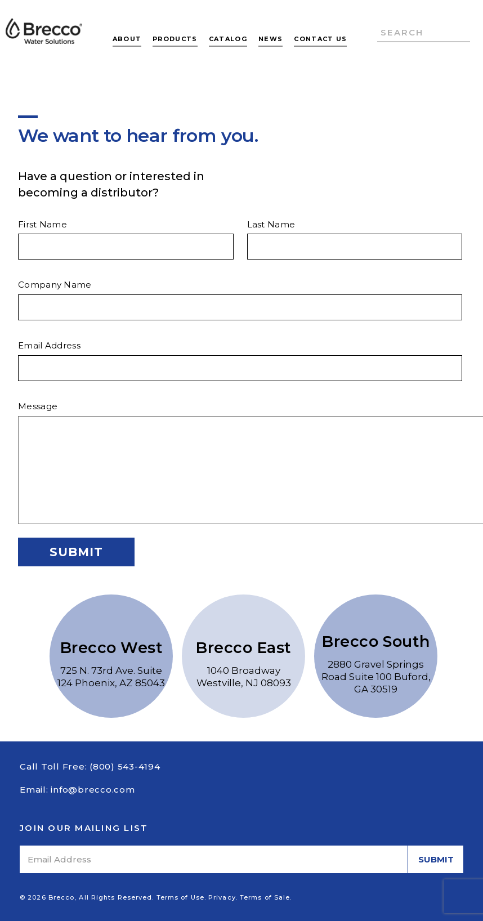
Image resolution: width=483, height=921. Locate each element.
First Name (42, 224)
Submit (76, 552)
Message (37, 406)
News (270, 39)
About (127, 39)
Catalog (228, 39)
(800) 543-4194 (125, 766)
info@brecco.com (93, 789)
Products (175, 39)
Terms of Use (180, 897)
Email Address (49, 345)
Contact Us (320, 39)
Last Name (271, 224)
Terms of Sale (265, 897)
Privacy (222, 897)
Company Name (55, 284)
